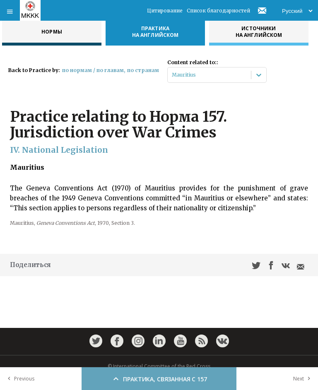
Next (303, 378)
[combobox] (172, 74)
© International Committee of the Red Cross (159, 366)
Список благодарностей (218, 10)
